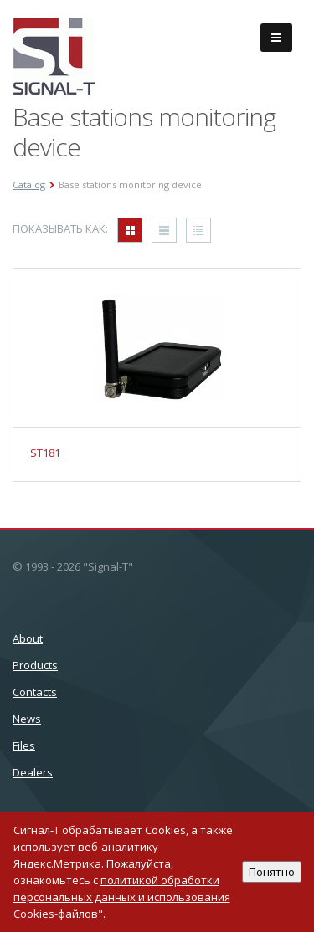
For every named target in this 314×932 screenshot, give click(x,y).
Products (35, 665)
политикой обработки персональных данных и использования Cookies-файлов (121, 897)
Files (24, 745)
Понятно (272, 871)
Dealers (33, 772)
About (28, 638)
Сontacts (35, 691)
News (27, 718)
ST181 (45, 452)
